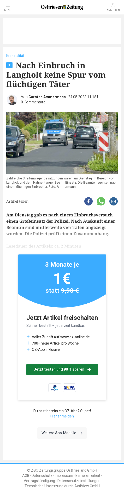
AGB (25, 475)
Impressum (64, 475)
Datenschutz (42, 475)
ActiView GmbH (87, 486)
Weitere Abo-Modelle (62, 433)
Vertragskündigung (39, 481)
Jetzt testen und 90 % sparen (62, 369)
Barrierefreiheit (87, 475)
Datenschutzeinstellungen (79, 481)
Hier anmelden (62, 416)
